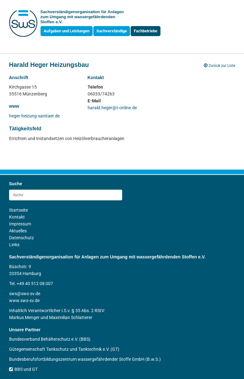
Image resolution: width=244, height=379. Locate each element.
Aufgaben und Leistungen (66, 31)
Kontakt (17, 216)
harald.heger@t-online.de (112, 107)
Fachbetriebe (145, 31)
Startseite (18, 210)
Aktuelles (18, 230)
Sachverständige (111, 31)
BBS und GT (23, 369)
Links (14, 244)
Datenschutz (21, 237)
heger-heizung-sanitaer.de (34, 115)
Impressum (20, 223)
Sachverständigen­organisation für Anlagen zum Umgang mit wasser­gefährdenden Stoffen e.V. (82, 16)
